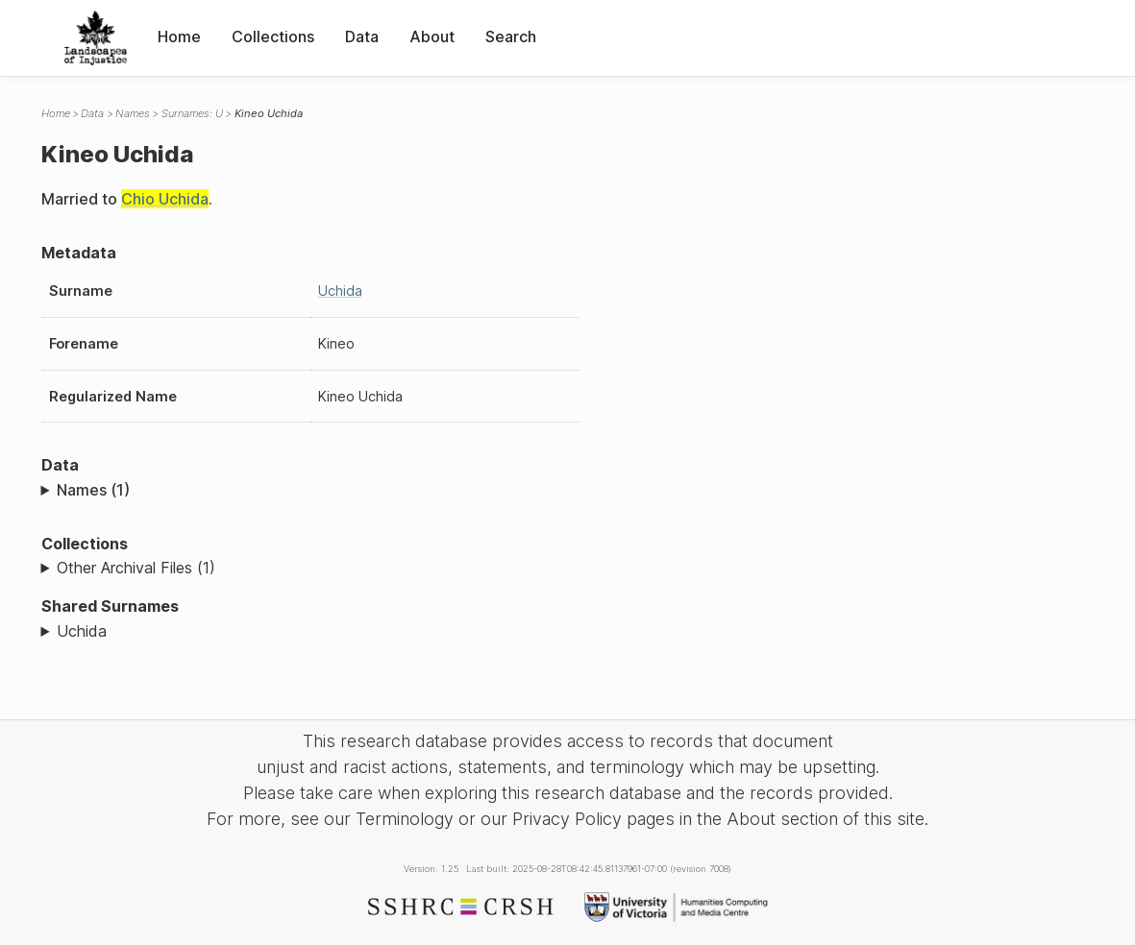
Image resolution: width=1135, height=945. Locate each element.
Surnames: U (192, 113)
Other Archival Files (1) (136, 567)
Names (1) (93, 489)
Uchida (340, 290)
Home (179, 36)
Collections (273, 36)
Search (510, 36)
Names (132, 113)
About (432, 36)
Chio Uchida (165, 198)
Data (362, 36)
